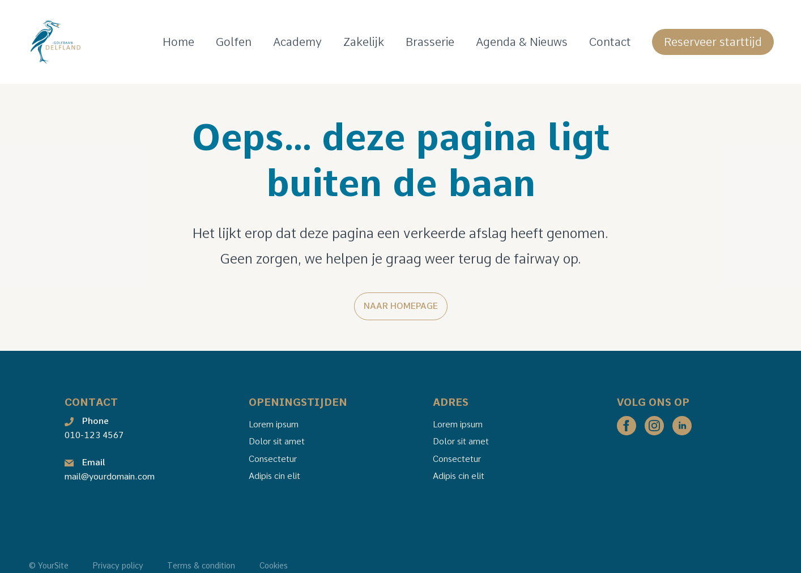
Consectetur (272, 459)
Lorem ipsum (273, 424)
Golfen (234, 42)
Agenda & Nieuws (522, 42)
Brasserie (430, 42)
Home (178, 42)
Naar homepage (401, 306)
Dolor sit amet (276, 442)
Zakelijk (363, 42)
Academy (297, 42)
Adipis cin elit (274, 476)
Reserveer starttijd (713, 42)
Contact (610, 42)
